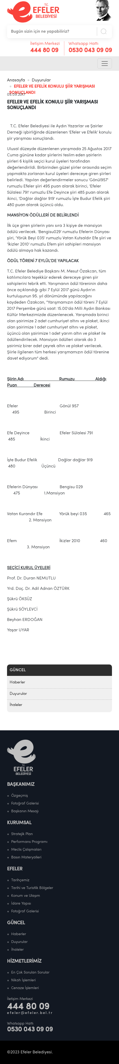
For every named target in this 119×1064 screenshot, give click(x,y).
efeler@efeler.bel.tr (30, 1013)
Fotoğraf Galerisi (25, 804)
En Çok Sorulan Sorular (30, 973)
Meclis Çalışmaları (26, 850)
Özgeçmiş (19, 796)
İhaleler (16, 705)
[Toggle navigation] (104, 63)
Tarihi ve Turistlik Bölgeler (32, 888)
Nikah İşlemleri (23, 980)
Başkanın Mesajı (25, 811)
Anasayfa (16, 80)
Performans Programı (29, 842)
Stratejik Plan (22, 834)
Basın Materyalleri (26, 857)
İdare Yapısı (21, 904)
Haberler (17, 682)
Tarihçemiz (20, 880)
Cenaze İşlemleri (25, 988)
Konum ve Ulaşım (25, 896)
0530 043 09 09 (90, 50)
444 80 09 (44, 50)
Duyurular (41, 80)
